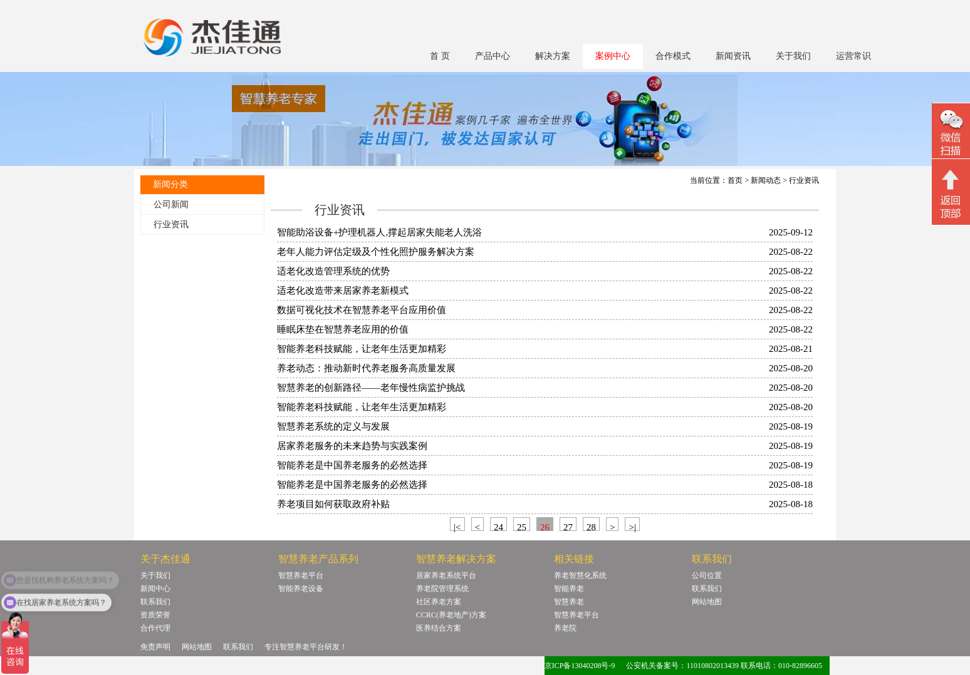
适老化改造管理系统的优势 (333, 271)
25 (521, 526)
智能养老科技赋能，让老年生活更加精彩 (361, 349)
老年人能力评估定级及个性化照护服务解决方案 (375, 252)
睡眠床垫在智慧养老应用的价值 (343, 329)
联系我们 (155, 601)
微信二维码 (951, 132)
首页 (735, 180)
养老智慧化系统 (580, 575)
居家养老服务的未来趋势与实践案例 (352, 446)
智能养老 (569, 588)
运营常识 (853, 56)
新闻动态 (766, 180)
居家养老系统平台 (446, 575)
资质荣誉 (155, 615)
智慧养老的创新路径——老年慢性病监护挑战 (371, 388)
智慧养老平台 (300, 575)
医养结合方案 (438, 628)
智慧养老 (569, 601)
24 (498, 526)
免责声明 (155, 646)
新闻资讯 (733, 56)
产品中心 (492, 56)
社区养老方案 (438, 601)
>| (631, 526)
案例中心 (612, 56)
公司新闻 (171, 204)
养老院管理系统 (442, 588)
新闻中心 (155, 588)
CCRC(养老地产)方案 (451, 615)
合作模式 (673, 56)
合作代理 (155, 628)
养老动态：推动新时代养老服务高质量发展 (366, 368)
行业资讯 (171, 224)
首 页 (440, 56)
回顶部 (951, 193)
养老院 (565, 628)
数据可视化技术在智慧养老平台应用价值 (361, 310)
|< (457, 526)
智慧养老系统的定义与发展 (333, 426)
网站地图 (707, 601)
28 (591, 526)
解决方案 (552, 56)
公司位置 (707, 575)
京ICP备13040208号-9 (580, 665)
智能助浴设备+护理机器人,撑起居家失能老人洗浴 (379, 232)
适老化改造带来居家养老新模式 (343, 291)
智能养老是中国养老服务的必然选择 (352, 465)
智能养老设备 (300, 588)
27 (568, 526)
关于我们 (793, 56)
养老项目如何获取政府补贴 (333, 504)
